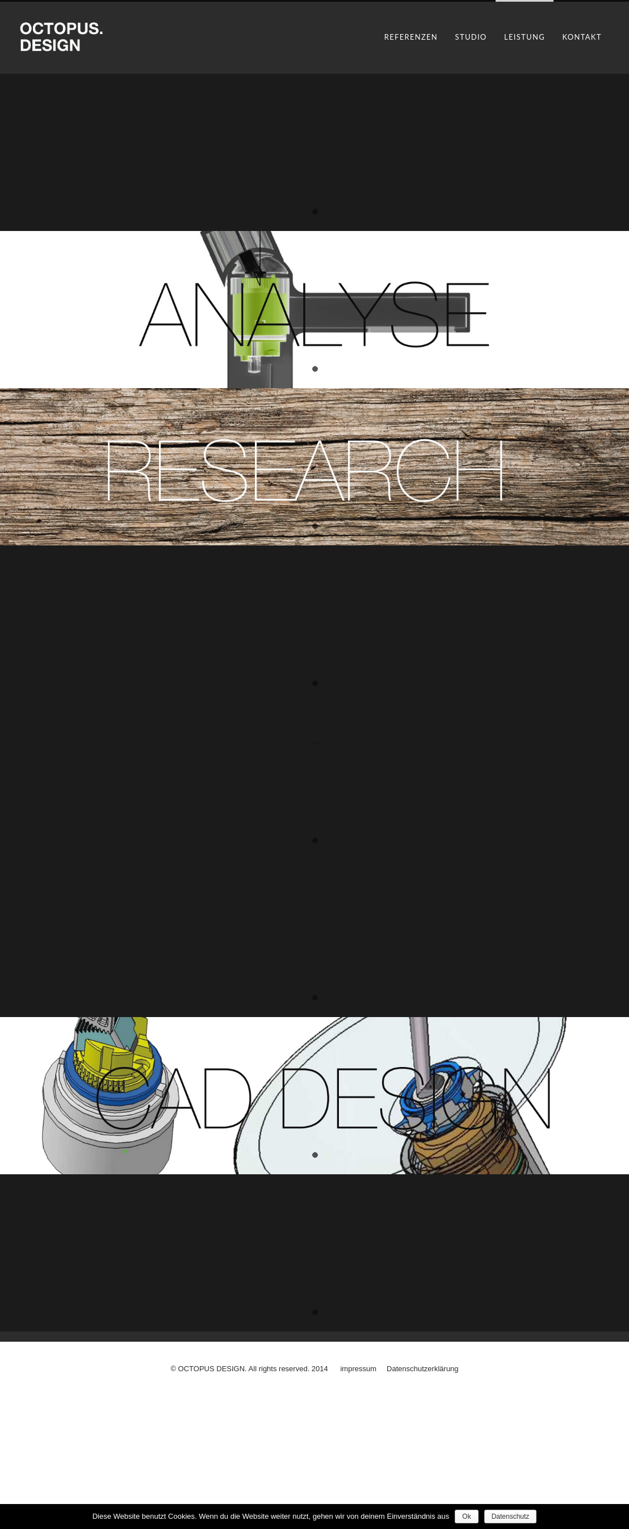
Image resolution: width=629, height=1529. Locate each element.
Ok (466, 1516)
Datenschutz (511, 1516)
